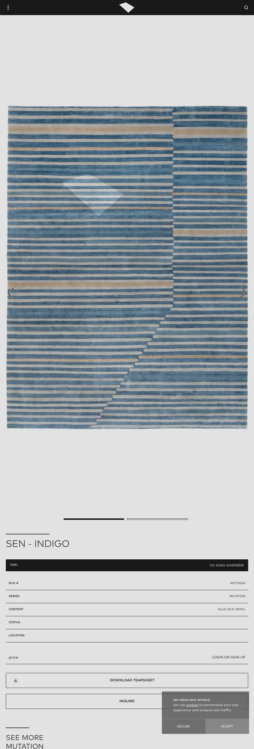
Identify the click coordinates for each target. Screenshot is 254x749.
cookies (192, 705)
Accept (227, 726)
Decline (183, 726)
